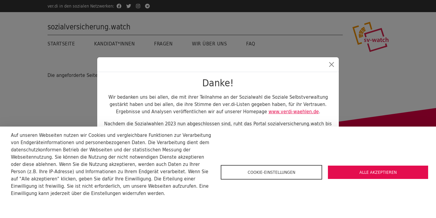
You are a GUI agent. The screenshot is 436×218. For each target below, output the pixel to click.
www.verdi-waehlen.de (294, 111)
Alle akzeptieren (378, 172)
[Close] (331, 64)
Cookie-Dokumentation (33, 202)
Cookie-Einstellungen (271, 172)
